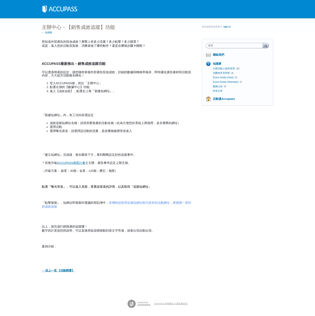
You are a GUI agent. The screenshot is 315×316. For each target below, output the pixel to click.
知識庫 (217, 63)
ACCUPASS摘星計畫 (71, 163)
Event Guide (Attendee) (225, 82)
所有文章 (218, 90)
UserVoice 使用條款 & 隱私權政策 (171, 303)
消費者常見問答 (221, 73)
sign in (226, 26)
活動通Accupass (224, 98)
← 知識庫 (47, 32)
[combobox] (235, 45)
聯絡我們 (218, 54)
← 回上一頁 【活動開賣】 (58, 270)
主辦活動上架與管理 (224, 68)
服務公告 (218, 86)
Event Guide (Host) (223, 77)
